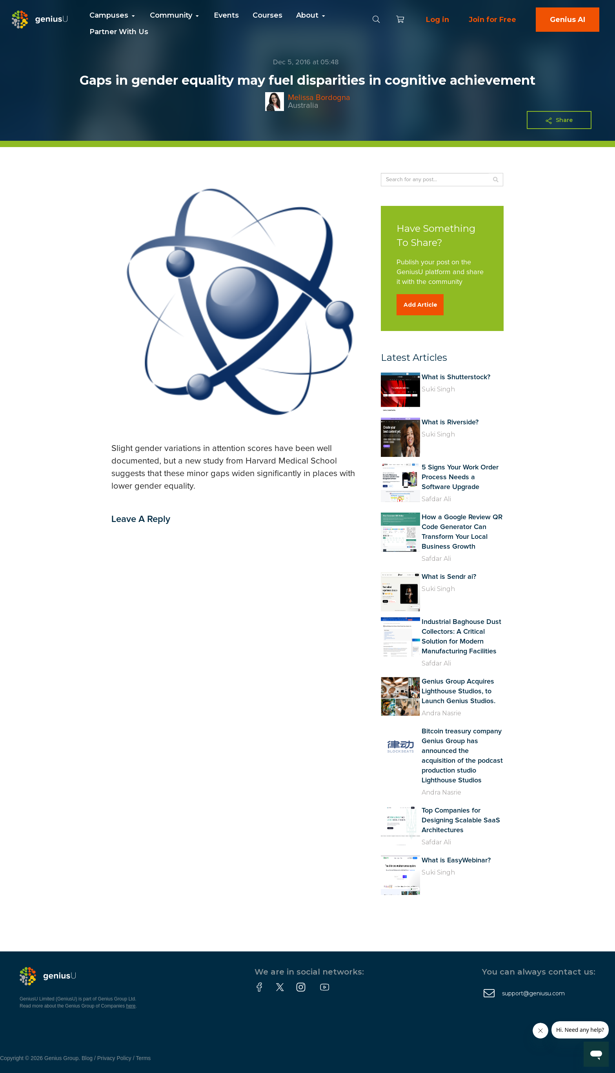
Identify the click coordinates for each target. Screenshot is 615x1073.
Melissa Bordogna (319, 98)
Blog (87, 1058)
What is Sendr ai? (449, 576)
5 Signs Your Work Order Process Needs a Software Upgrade (460, 477)
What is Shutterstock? (456, 377)
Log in (437, 19)
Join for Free (492, 19)
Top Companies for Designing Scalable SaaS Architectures (461, 820)
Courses (267, 15)
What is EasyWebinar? (456, 860)
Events (226, 15)
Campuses (112, 15)
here (131, 1006)
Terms (143, 1058)
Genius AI (567, 19)
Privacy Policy (114, 1058)
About (311, 15)
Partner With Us (118, 31)
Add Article (420, 304)
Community (175, 15)
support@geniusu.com (533, 993)
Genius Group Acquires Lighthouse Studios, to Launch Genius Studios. (458, 691)
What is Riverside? (450, 422)
